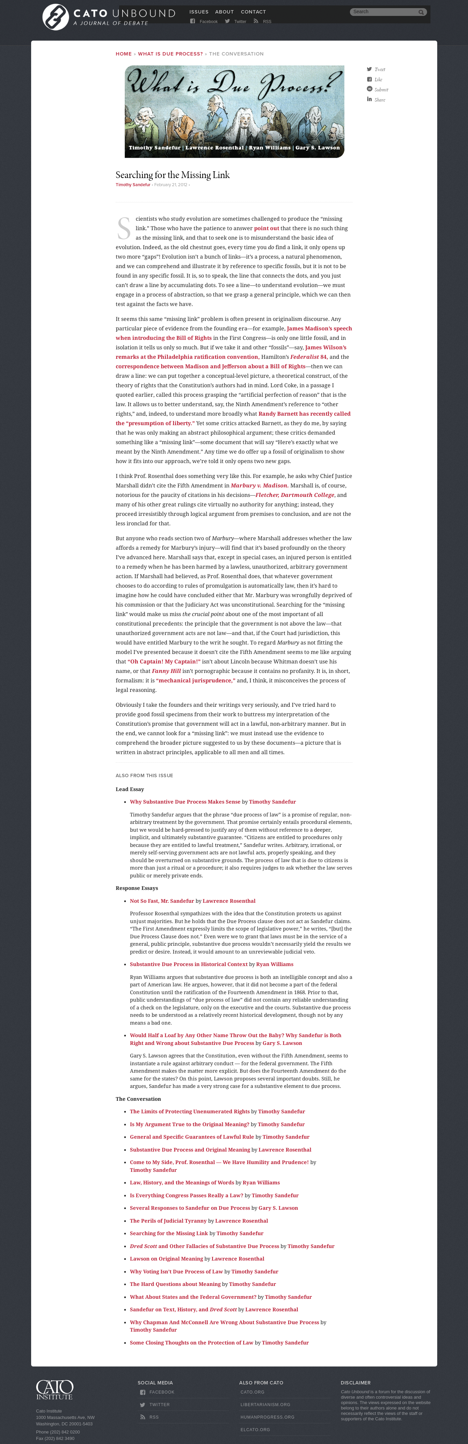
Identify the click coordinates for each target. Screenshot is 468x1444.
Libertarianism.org (266, 1404)
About (224, 16)
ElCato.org (255, 1429)
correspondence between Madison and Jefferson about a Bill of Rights (211, 366)
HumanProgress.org (268, 1417)
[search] (383, 16)
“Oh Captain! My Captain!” (164, 661)
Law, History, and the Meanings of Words (182, 1182)
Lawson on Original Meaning (166, 1258)
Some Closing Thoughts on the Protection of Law (191, 1342)
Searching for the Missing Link (169, 1233)
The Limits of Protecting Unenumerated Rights (190, 1111)
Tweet (380, 69)
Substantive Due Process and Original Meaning (190, 1149)
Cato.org (253, 1392)
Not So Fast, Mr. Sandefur (162, 900)
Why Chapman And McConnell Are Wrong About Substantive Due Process (224, 1322)
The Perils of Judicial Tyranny (168, 1220)
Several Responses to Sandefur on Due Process (190, 1207)
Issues (199, 16)
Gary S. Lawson (282, 1043)
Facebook (203, 28)
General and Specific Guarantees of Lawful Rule (192, 1136)
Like (378, 79)
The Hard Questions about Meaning (175, 1284)
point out (266, 228)
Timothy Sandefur (133, 185)
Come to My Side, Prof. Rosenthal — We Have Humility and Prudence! (219, 1162)
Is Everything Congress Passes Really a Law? (186, 1195)
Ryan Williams (274, 964)
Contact (253, 16)
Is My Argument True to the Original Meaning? (189, 1124)
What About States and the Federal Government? (193, 1296)
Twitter (235, 28)
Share (380, 99)
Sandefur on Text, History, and (183, 1309)
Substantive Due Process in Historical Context (189, 964)
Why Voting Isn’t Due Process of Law (176, 1271)
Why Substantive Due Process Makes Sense (185, 801)
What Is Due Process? (170, 54)
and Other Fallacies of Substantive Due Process (204, 1246)
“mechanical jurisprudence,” (196, 680)
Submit (381, 89)
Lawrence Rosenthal (229, 900)
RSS (261, 28)
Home (124, 54)
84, (309, 356)
